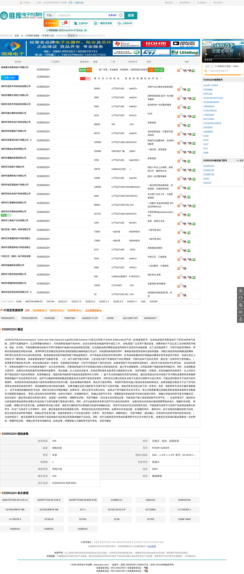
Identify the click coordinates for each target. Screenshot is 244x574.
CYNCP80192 (210, 110)
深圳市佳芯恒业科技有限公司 (14, 292)
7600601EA (209, 106)
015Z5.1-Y (104, 301)
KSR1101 (207, 94)
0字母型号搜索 (32, 35)
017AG (82, 519)
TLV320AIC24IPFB (212, 123)
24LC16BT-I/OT (130, 318)
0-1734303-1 (184, 509)
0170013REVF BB (15, 509)
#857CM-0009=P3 (33, 301)
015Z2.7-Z (76, 301)
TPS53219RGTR (29, 318)
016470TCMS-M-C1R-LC (15, 500)
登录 (70, 2)
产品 (49, 15)
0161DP (153, 301)
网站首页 (169, 2)
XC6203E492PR (211, 102)
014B (18, 301)
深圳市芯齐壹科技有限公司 (13, 211)
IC (22, 35)
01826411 (15, 529)
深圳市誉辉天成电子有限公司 (14, 95)
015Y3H (50, 301)
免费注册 (79, 2)
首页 (17, 35)
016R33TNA (184, 500)
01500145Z (208, 170)
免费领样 (112, 15)
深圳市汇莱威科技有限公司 (13, 202)
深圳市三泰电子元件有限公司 (14, 220)
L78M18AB (208, 115)
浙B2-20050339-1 (129, 564)
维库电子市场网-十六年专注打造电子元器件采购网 (21, 15)
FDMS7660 (69, 318)
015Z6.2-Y (132, 301)
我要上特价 (10, 77)
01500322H (43, 76)
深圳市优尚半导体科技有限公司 (16, 86)
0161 (143, 301)
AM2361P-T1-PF (90, 318)
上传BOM (125, 23)
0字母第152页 (47, 35)
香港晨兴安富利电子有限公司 (14, 67)
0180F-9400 (184, 519)
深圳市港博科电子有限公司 (13, 176)
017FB (150, 519)
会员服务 (202, 2)
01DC (206, 140)
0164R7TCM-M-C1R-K (49, 500)
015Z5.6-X (118, 301)
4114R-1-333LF (210, 85)
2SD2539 (207, 127)
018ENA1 (83, 529)
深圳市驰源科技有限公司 (12, 265)
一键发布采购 (103, 23)
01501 (206, 179)
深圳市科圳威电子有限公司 (13, 131)
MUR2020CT (150, 318)
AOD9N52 (208, 132)
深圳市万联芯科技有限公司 (13, 274)
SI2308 (110, 318)
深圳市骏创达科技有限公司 (13, 149)
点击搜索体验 (93, 310)
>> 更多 (240, 160)
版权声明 (169, 564)
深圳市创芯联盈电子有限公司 (14, 184)
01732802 (151, 509)
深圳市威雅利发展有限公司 (13, 158)
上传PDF (81, 23)
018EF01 (49, 529)
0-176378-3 (15, 519)
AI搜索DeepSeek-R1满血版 (66, 30)
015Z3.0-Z (90, 301)
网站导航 (218, 2)
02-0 (205, 148)
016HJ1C (150, 500)
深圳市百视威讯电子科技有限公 (16, 238)
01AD (206, 136)
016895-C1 (116, 500)
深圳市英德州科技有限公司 (13, 283)
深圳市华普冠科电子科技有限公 (16, 247)
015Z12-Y (63, 301)
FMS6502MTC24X (9, 318)
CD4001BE (49, 318)
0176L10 (49, 519)
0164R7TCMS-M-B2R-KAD (83, 500)
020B (205, 153)
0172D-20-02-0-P (117, 509)
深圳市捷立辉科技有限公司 (13, 113)
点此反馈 (151, 546)
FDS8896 (207, 89)
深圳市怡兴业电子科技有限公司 (16, 193)
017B (116, 519)
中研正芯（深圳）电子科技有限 (16, 256)
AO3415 (207, 183)
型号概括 (51, 23)
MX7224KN (208, 119)
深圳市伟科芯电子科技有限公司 (16, 122)
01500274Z (208, 174)
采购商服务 (185, 2)
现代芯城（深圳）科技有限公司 (16, 229)
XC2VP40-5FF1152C (213, 98)
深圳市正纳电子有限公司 (12, 167)
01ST (206, 144)
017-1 (83, 509)
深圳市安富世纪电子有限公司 (14, 140)
